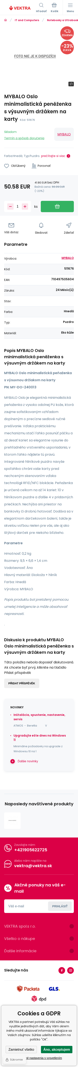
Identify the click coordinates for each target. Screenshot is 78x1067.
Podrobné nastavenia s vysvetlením (39, 1058)
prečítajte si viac (53, 156)
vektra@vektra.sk (33, 866)
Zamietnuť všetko (21, 1049)
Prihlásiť (60, 906)
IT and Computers (27, 20)
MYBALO (64, 134)
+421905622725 (30, 850)
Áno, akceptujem (56, 1049)
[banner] (20, 8)
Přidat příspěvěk (21, 683)
